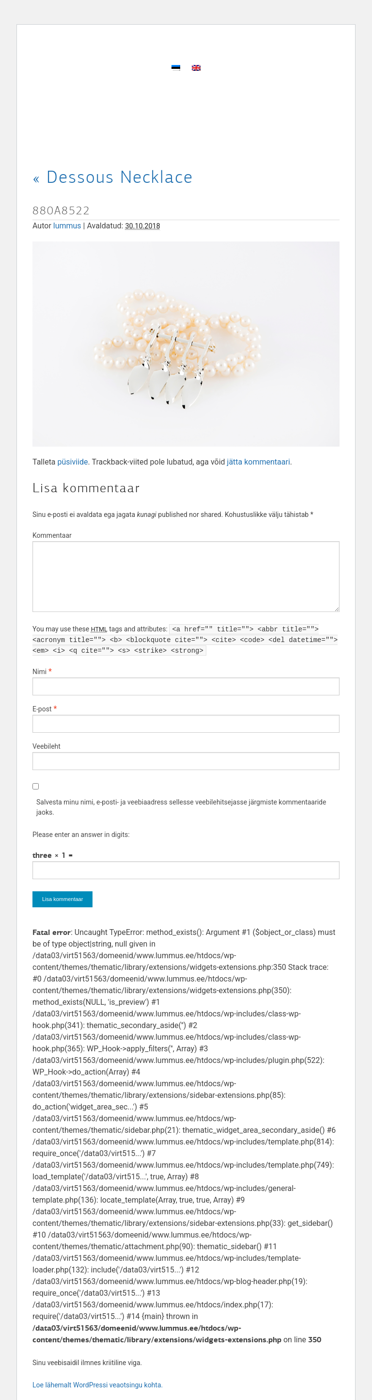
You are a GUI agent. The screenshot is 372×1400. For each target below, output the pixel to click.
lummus (67, 225)
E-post (41, 709)
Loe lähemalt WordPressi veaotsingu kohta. (97, 1385)
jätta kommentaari (258, 462)
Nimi (39, 672)
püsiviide (73, 462)
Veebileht (46, 746)
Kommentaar (52, 535)
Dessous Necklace (112, 177)
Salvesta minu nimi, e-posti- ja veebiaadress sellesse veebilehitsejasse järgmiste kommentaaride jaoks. (181, 807)
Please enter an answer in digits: (81, 834)
